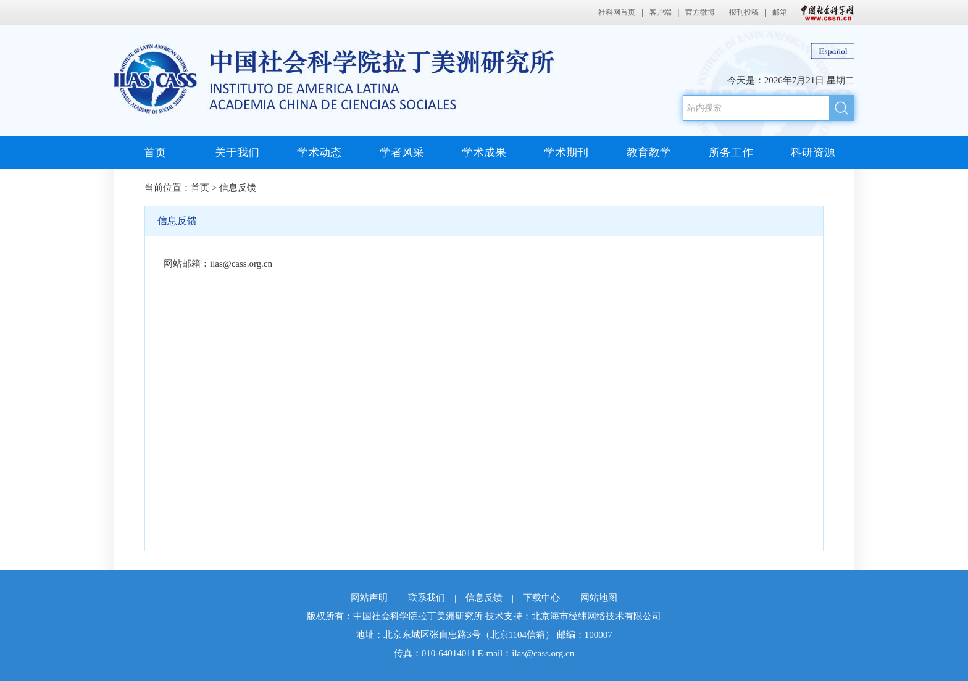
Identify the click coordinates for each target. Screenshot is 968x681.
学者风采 (402, 152)
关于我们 (237, 152)
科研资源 (813, 152)
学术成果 (484, 152)
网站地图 (598, 598)
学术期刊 (566, 152)
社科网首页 (616, 12)
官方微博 (700, 12)
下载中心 (541, 598)
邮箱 (779, 12)
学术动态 (319, 152)
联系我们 (426, 598)
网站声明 (369, 598)
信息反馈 (237, 188)
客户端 (660, 12)
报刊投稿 (744, 12)
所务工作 (731, 152)
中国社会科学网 (824, 12)
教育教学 (649, 152)
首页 (155, 152)
